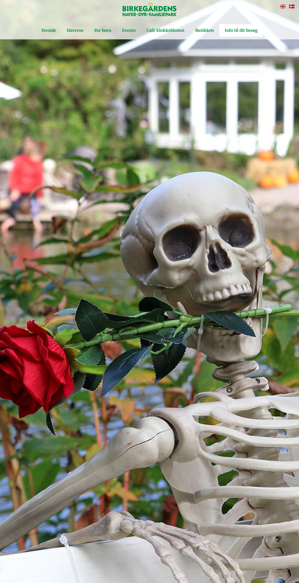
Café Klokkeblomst (166, 30)
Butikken (204, 30)
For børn (102, 30)
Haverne (75, 30)
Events (129, 30)
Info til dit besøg (241, 30)
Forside (48, 30)
